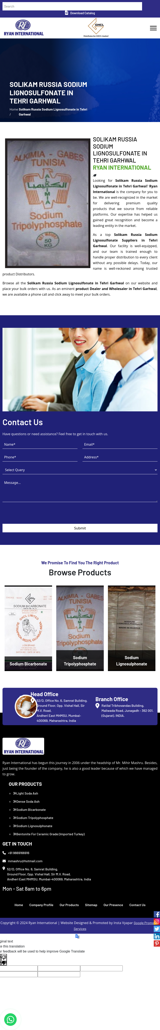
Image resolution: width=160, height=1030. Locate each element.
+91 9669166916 (15, 853)
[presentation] (34, 515)
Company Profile (41, 905)
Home (19, 905)
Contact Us (137, 905)
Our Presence (113, 905)
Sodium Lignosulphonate (32, 826)
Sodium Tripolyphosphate (33, 818)
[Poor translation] (4, 960)
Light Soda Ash (25, 793)
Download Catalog (80, 13)
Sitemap (91, 905)
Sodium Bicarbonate (29, 809)
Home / (14, 111)
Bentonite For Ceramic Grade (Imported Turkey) (49, 834)
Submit (80, 528)
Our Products (69, 905)
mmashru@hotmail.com (22, 861)
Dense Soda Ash (26, 801)
